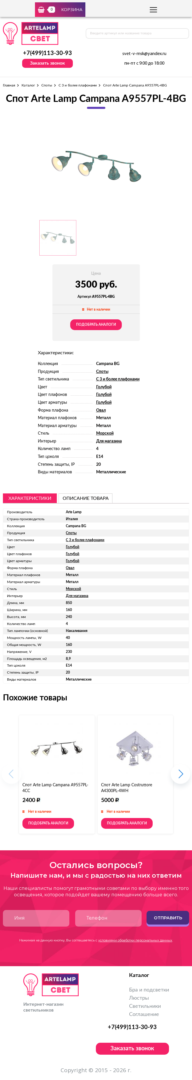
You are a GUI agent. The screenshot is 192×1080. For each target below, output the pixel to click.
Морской (105, 433)
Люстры (139, 998)
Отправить (168, 917)
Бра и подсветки (149, 990)
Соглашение (144, 1014)
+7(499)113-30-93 (47, 53)
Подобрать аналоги (96, 324)
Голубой (104, 387)
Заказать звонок (47, 63)
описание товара (86, 498)
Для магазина (109, 441)
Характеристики (29, 498)
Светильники (145, 1006)
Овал (101, 410)
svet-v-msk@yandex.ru (144, 54)
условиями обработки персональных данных (135, 940)
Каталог (28, 85)
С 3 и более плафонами (78, 85)
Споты (46, 85)
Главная (9, 85)
